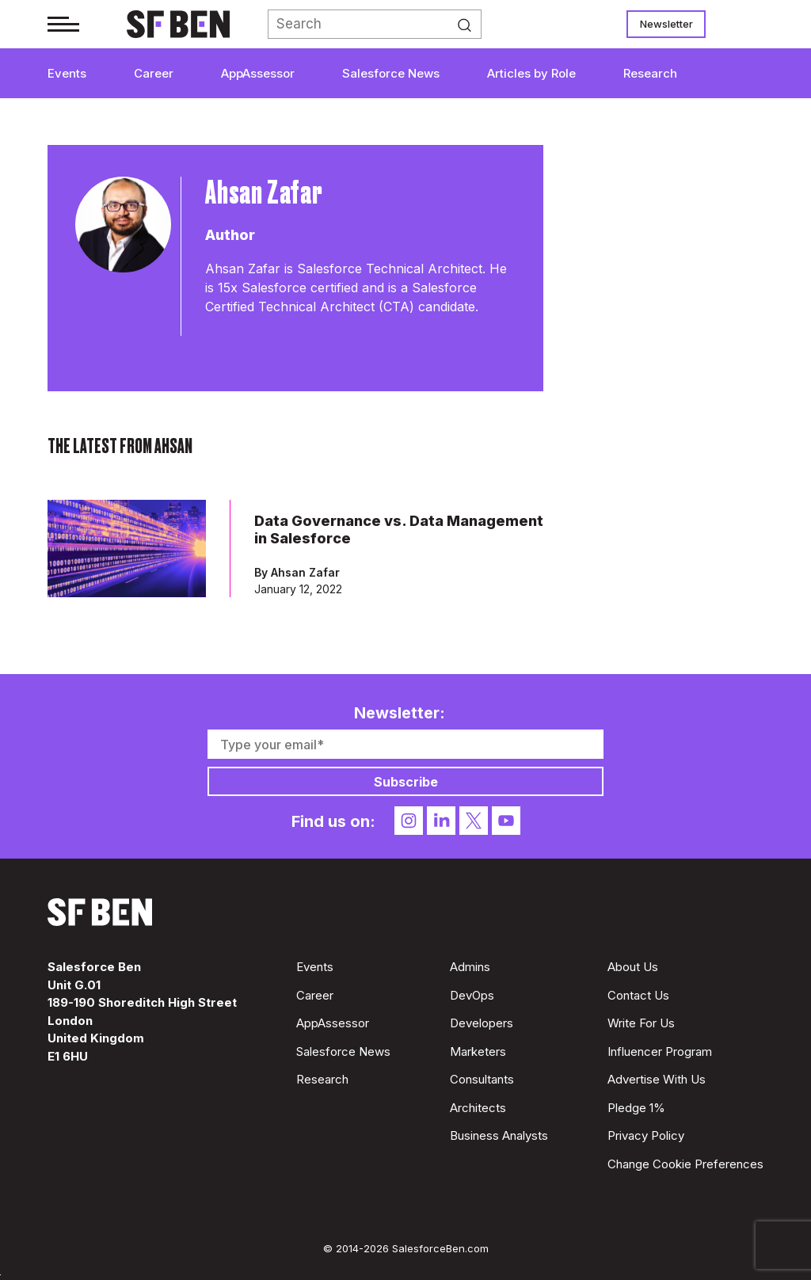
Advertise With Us (656, 1079)
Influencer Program (659, 1051)
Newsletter (666, 23)
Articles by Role (531, 73)
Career (153, 73)
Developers (481, 1022)
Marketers (478, 1051)
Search (469, 24)
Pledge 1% (636, 1107)
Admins (470, 966)
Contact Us (638, 995)
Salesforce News (391, 73)
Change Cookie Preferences (685, 1163)
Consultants (482, 1079)
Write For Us (641, 1022)
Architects (478, 1107)
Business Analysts (499, 1135)
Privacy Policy (645, 1135)
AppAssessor (258, 73)
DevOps (472, 995)
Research (650, 73)
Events (67, 73)
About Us (632, 966)
